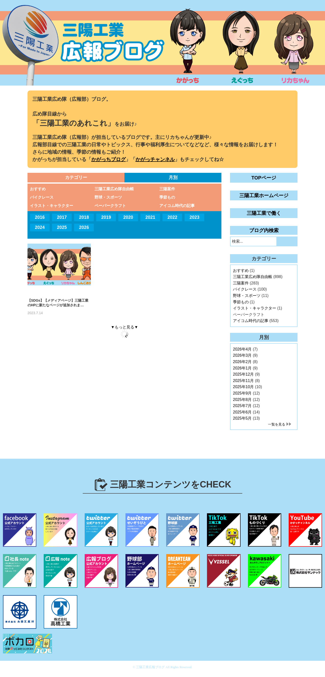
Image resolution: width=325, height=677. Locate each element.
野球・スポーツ (108, 197)
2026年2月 (242, 362)
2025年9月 (242, 393)
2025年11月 (243, 381)
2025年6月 (242, 412)
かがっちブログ (108, 159)
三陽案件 (167, 189)
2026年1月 (242, 368)
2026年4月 (242, 349)
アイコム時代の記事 (177, 206)
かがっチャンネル (155, 159)
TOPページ (263, 177)
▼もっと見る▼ (124, 327)
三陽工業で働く (264, 213)
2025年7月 (242, 406)
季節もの (167, 197)
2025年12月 (243, 374)
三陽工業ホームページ (263, 195)
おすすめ (38, 189)
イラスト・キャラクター (51, 206)
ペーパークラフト (110, 206)
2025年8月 (242, 399)
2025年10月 (243, 387)
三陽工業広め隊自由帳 (114, 189)
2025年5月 (242, 418)
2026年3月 (242, 355)
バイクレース (42, 197)
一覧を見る (276, 424)
